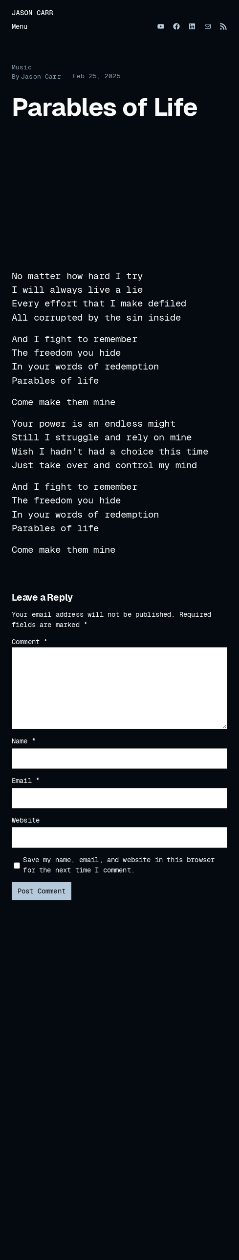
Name (24, 741)
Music (22, 67)
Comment (29, 641)
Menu (19, 26)
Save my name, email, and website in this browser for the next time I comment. (119, 864)
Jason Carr (32, 12)
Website (26, 820)
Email (26, 780)
